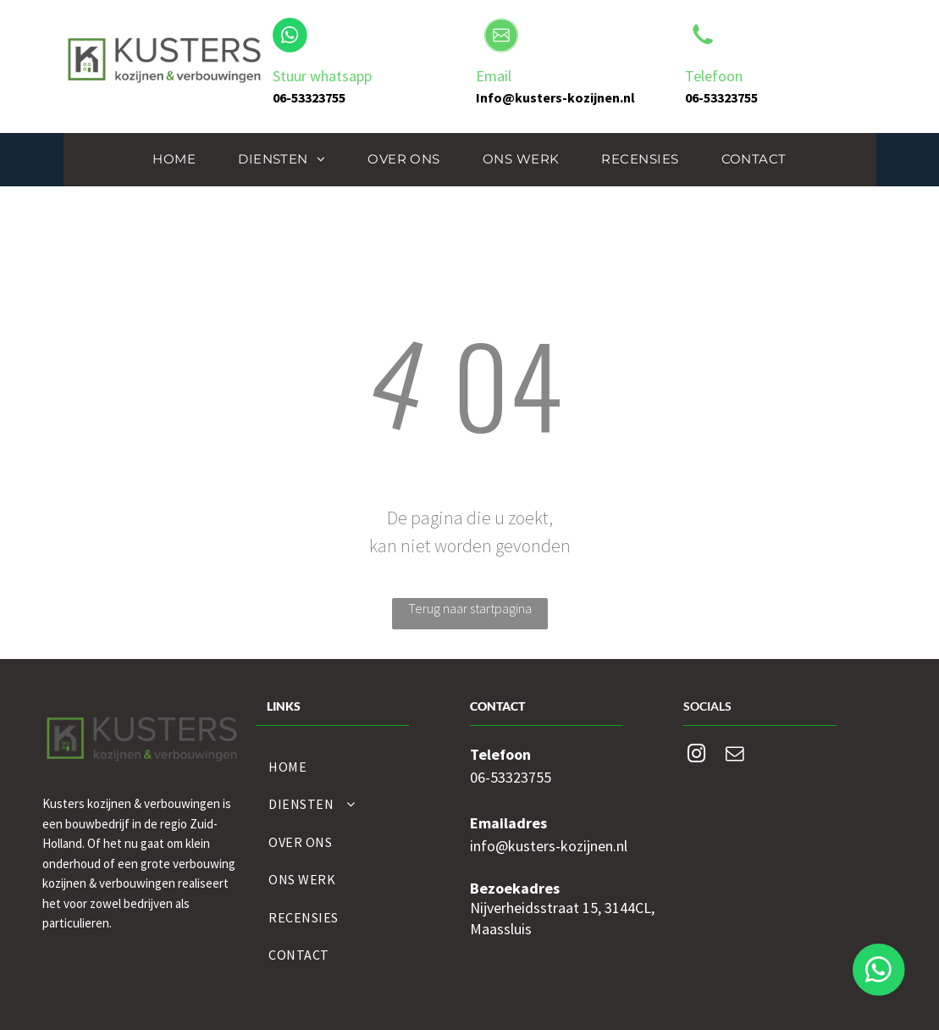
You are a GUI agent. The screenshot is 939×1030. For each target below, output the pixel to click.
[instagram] (696, 756)
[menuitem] (174, 159)
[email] (734, 756)
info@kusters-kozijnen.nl (548, 846)
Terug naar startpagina (470, 608)
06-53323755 (510, 777)
